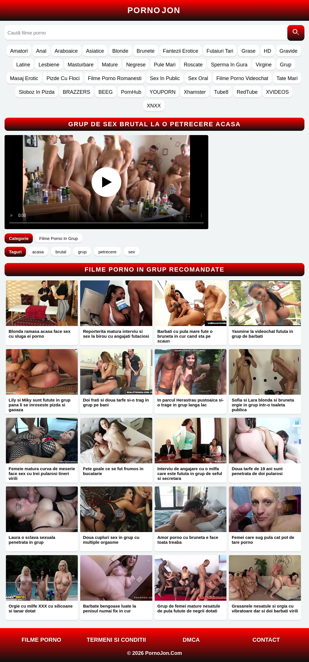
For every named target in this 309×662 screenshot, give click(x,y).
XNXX (154, 106)
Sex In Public (165, 78)
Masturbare (81, 65)
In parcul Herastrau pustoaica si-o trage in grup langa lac (190, 402)
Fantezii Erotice (180, 51)
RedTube (247, 92)
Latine (23, 65)
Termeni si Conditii (116, 640)
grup (82, 251)
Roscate (193, 65)
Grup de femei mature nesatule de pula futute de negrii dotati (188, 608)
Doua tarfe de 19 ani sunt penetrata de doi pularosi (257, 471)
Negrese (136, 65)
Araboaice (66, 51)
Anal (41, 51)
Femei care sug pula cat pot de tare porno (263, 540)
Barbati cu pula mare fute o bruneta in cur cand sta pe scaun (185, 336)
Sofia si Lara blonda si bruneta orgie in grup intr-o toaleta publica (263, 405)
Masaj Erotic (24, 78)
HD (267, 51)
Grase (248, 51)
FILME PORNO (41, 640)
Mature (110, 65)
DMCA (191, 640)
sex (131, 251)
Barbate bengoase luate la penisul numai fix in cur (109, 608)
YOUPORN (162, 92)
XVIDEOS (277, 92)
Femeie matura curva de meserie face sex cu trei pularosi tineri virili (42, 473)
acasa (38, 251)
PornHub (131, 92)
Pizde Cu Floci (63, 78)
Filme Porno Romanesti (115, 78)
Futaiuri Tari (220, 51)
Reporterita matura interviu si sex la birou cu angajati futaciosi (116, 334)
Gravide (289, 51)
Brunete (146, 51)
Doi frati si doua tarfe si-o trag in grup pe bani (116, 402)
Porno (154, 10)
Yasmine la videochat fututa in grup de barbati (262, 334)
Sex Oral (198, 78)
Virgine (264, 65)
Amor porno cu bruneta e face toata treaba (187, 540)
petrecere (107, 251)
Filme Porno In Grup (58, 238)
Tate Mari (287, 78)
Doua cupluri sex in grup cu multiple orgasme (111, 540)
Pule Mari (164, 65)
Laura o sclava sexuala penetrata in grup (32, 540)
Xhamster (195, 92)
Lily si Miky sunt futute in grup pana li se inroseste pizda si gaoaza (39, 405)
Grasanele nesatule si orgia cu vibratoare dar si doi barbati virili (265, 608)
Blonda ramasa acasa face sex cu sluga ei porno (39, 334)
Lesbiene (49, 65)
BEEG (105, 92)
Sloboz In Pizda (36, 92)
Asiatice (95, 51)
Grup (285, 65)
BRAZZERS (76, 92)
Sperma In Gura (229, 65)
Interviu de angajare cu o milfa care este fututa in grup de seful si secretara (189, 473)
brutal (60, 251)
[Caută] (295, 33)
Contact (266, 640)
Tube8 (221, 92)
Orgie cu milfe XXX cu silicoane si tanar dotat (40, 608)
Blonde (120, 51)
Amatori (19, 51)
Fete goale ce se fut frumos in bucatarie (113, 471)
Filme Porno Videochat (242, 78)
